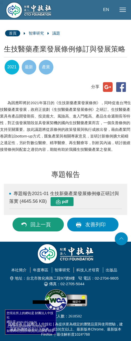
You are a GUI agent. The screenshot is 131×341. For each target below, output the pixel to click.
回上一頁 (40, 224)
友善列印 (95, 224)
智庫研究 (36, 33)
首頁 (13, 33)
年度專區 (40, 270)
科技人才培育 (87, 270)
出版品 (111, 270)
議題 (56, 33)
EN (106, 9)
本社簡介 (19, 270)
